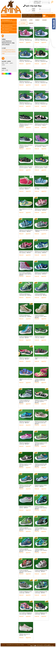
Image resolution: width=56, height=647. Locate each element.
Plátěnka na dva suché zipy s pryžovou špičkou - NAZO (26, 167)
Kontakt (37, 645)
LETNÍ (30, 20)
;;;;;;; (46, 3)
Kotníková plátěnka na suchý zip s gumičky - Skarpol (41, 146)
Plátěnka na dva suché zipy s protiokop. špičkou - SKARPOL (26, 125)
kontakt (39, 16)
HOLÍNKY (44, 20)
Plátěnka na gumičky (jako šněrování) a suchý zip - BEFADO (41, 422)
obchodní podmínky (26, 16)
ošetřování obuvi (34, 16)
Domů (32, 645)
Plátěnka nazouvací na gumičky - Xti (24, 635)
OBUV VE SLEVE (5, 31)
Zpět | (46, 645)
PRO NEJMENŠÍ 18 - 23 (7, 20)
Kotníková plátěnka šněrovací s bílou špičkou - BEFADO (41, 507)
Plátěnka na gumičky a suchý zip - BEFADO (40, 337)
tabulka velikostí (31, 14)
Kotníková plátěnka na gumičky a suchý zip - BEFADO (40, 380)
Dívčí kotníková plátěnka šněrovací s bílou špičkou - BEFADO (25, 274)
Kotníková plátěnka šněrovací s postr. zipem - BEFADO (41, 316)
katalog (4, 15)
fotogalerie (24, 14)
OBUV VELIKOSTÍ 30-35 (7, 26)
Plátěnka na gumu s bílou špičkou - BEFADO (41, 486)
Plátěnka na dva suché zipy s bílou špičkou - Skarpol (41, 124)
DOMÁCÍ (37, 20)
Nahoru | (42, 645)
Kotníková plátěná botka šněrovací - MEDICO (25, 188)
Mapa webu (51, 645)
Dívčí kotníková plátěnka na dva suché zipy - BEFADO (25, 613)
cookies (3, 644)
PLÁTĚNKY (23, 23)
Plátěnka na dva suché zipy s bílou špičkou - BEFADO (41, 209)
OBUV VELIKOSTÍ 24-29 (7, 23)
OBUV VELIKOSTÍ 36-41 (7, 29)
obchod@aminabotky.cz (8, 50)
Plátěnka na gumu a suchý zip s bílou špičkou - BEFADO (41, 401)
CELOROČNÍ (23, 20)
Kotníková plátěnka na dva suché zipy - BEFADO (41, 571)
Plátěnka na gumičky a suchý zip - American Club (25, 39)
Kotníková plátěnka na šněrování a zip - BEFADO (25, 294)
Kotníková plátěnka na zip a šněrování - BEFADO (25, 337)
